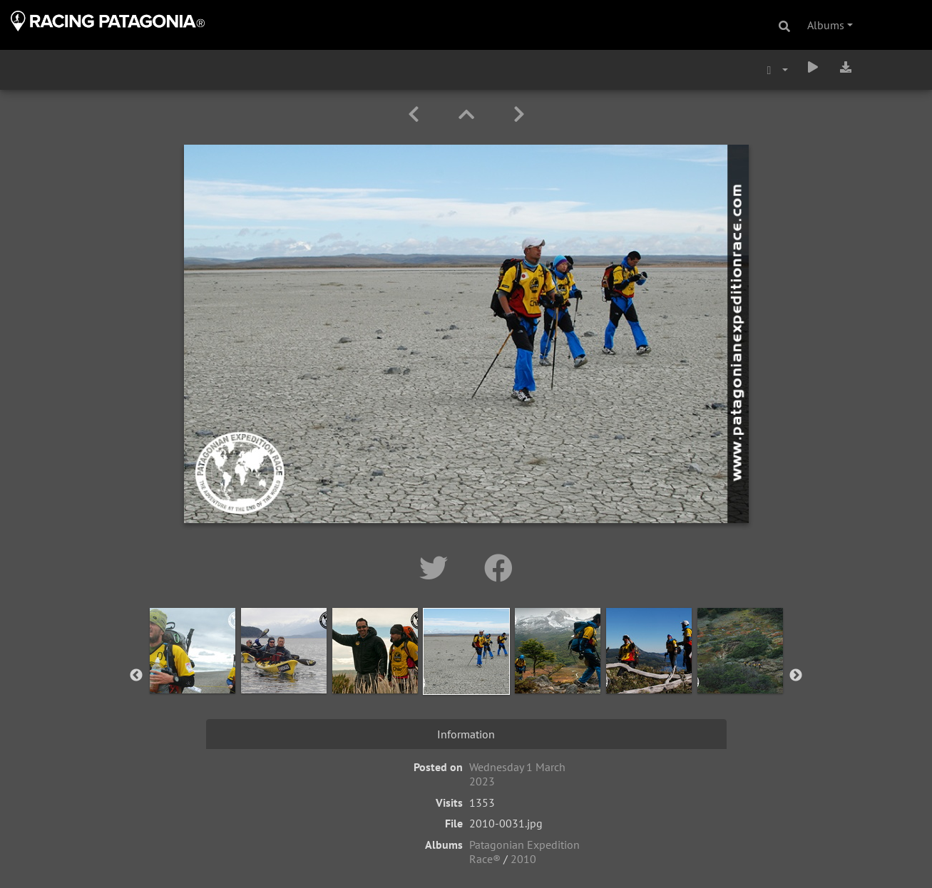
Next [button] (796, 675)
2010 (523, 859)
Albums (825, 25)
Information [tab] (466, 734)
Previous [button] (136, 675)
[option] (192, 673)
